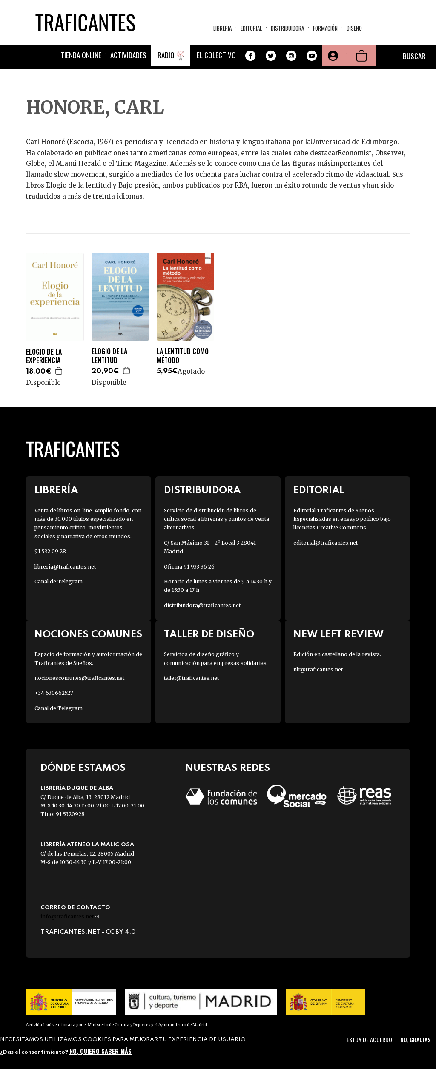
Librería (56, 490)
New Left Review (338, 635)
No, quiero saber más (100, 1050)
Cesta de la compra (361, 56)
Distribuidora (287, 28)
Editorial (251, 28)
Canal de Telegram (58, 581)
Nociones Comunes (88, 635)
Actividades (128, 55)
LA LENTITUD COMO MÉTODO (183, 356)
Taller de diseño (209, 635)
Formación (325, 28)
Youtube (311, 56)
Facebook (250, 56)
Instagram (291, 56)
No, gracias (415, 1039)
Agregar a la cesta (59, 371)
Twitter (271, 56)
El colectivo (216, 55)
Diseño (354, 28)
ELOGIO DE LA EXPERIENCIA (44, 356)
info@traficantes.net (69, 916)
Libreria (222, 28)
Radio (166, 55)
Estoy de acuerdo (369, 1039)
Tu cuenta (332, 56)
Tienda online (80, 55)
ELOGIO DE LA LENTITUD (109, 356)
